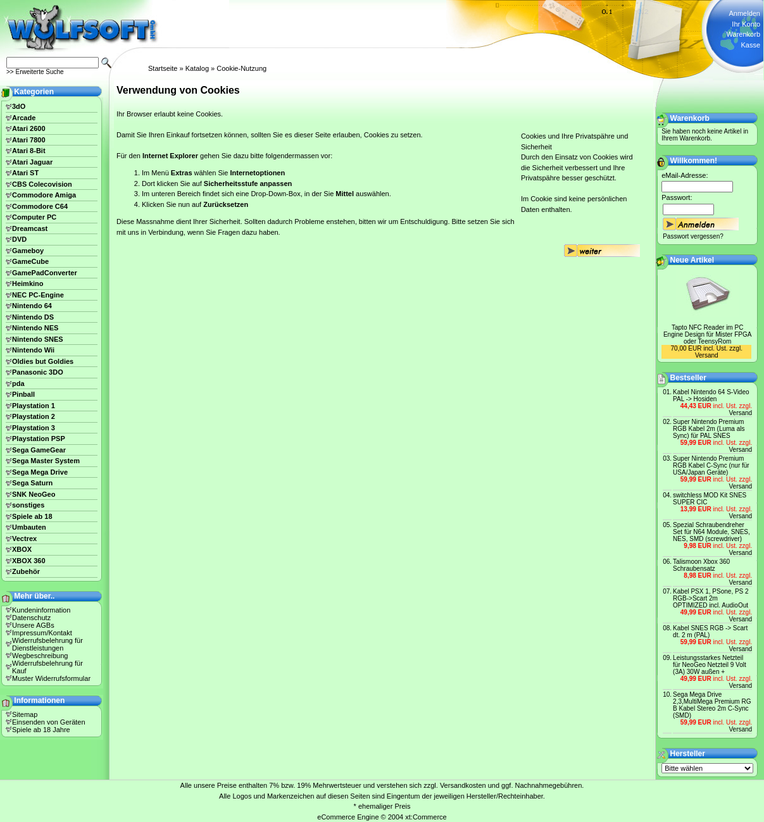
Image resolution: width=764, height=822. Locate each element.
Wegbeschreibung (40, 655)
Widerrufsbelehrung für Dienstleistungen (47, 644)
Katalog (197, 68)
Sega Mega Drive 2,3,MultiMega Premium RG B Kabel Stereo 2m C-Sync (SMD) (712, 705)
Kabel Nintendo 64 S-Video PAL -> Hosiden (711, 395)
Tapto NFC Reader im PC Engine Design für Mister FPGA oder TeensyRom (707, 334)
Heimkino (28, 283)
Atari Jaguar (32, 162)
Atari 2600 (29, 128)
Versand (706, 355)
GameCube (30, 261)
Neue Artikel (692, 260)
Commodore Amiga (44, 195)
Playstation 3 (33, 428)
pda (18, 383)
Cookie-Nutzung (241, 68)
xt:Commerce (425, 817)
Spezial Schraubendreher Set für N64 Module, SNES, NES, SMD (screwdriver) (711, 531)
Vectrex (24, 538)
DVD (19, 239)
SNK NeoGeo (33, 494)
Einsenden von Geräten (48, 722)
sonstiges (28, 505)
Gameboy (28, 250)
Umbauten (29, 527)
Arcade (23, 117)
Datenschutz (31, 617)
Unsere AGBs (33, 625)
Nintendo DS (33, 317)
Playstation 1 (33, 405)
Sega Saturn (32, 483)
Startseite (162, 68)
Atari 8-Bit (29, 150)
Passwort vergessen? (693, 236)
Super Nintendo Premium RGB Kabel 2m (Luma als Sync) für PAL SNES (708, 428)
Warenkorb (743, 34)
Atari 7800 (29, 140)
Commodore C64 (40, 206)
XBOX (22, 549)
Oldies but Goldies (42, 361)
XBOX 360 (29, 560)
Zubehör (26, 571)
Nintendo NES (35, 328)
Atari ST (25, 173)
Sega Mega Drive (40, 472)
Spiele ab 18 (32, 516)
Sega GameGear (39, 450)
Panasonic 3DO (37, 372)
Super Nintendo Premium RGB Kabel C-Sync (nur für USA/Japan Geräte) (711, 465)
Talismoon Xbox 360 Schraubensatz (701, 565)
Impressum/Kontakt (42, 633)
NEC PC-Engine (38, 295)
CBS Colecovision (42, 184)
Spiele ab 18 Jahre (41, 729)
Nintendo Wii (33, 350)
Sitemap (24, 714)
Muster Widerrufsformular (51, 678)
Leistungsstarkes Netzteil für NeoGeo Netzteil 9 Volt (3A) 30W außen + (709, 664)
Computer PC (34, 217)
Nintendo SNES (37, 339)
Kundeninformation (41, 610)
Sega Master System (46, 460)
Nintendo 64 (32, 305)
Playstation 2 (33, 416)
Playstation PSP (38, 438)
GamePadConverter (44, 273)
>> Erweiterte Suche (35, 71)
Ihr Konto (746, 24)
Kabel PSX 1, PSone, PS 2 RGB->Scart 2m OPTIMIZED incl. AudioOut (711, 598)
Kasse (750, 45)
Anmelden (744, 13)
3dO (18, 106)
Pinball (23, 394)
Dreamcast (29, 228)
